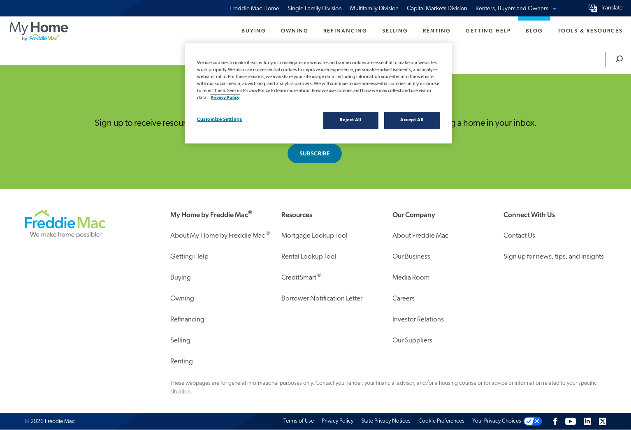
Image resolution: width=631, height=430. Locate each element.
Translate (612, 8)
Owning (295, 31)
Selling (395, 31)
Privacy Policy (337, 421)
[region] (318, 93)
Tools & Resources (590, 31)
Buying (253, 31)
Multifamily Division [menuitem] (374, 9)
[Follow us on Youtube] (570, 421)
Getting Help (488, 31)
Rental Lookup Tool (308, 256)
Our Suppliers (412, 340)
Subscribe (314, 153)
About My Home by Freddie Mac (220, 235)
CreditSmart (301, 277)
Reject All (351, 120)
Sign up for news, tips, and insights (553, 256)
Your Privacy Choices (496, 421)
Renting (437, 31)
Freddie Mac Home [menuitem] (254, 9)
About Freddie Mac (420, 235)
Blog (534, 31)
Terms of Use (298, 421)
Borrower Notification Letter (321, 298)
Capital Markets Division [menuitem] (437, 9)
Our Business (411, 256)
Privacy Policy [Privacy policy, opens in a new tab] (225, 97)
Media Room (411, 277)
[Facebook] (555, 421)
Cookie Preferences (441, 421)
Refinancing (345, 31)
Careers (403, 298)
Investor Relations (418, 319)
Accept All (412, 120)
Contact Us (519, 235)
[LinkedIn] (587, 421)
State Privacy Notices (386, 421)
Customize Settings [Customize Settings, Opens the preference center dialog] (219, 119)
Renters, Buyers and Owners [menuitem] (516, 9)
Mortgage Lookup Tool (314, 235)
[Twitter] (603, 421)
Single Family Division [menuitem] (315, 9)
